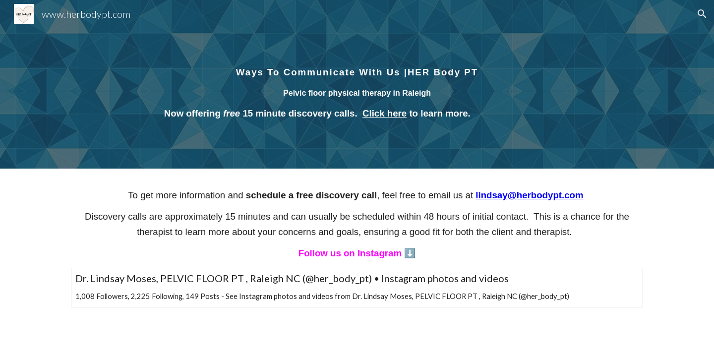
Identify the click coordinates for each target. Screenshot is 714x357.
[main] (357, 84)
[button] (702, 14)
